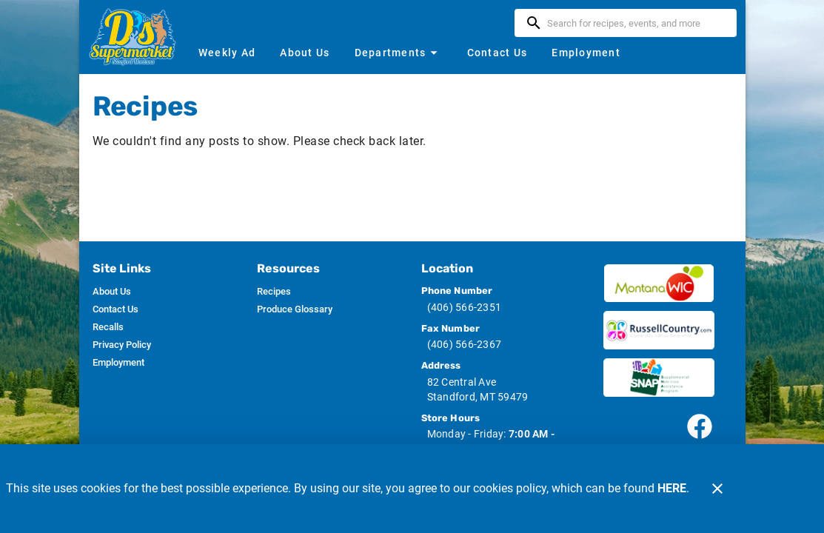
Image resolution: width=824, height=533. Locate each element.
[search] (636, 23)
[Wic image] (658, 283)
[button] (397, 52)
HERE (671, 488)
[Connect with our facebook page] (699, 426)
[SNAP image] (658, 377)
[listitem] (112, 292)
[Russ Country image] (658, 330)
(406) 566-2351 (464, 307)
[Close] (717, 488)
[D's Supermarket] (137, 37)
